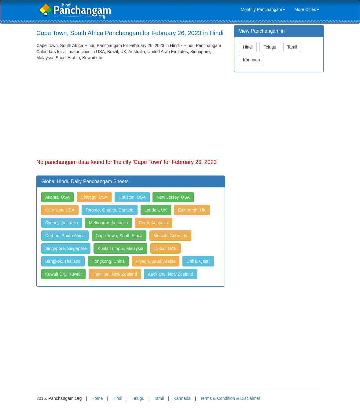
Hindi (248, 47)
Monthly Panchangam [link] (263, 9)
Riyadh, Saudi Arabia (156, 261)
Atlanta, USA (57, 197)
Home (97, 398)
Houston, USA (132, 197)
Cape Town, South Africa (119, 235)
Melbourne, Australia (108, 222)
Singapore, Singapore (65, 248)
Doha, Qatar (198, 261)
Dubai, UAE (165, 248)
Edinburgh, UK (192, 210)
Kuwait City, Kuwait (63, 274)
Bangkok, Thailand (63, 261)
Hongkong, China (108, 261)
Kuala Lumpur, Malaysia (120, 248)
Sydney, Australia (61, 222)
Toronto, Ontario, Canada (110, 210)
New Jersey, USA (173, 197)
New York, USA (60, 210)
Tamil (292, 47)
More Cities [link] (306, 9)
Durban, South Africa (65, 235)
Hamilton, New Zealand (115, 274)
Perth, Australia (153, 222)
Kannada (251, 59)
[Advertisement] (130, 106)
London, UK (156, 210)
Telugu (269, 47)
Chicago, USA (94, 197)
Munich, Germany (170, 235)
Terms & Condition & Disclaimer (230, 398)
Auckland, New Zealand (170, 274)
